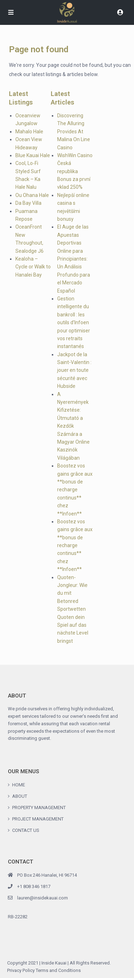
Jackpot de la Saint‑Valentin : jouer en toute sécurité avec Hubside (74, 370)
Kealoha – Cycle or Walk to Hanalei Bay (33, 267)
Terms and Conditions (58, 970)
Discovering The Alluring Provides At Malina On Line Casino (73, 131)
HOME (18, 784)
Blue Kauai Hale (32, 155)
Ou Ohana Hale (32, 195)
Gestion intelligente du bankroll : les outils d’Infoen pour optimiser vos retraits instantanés (73, 322)
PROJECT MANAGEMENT (38, 819)
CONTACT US (25, 830)
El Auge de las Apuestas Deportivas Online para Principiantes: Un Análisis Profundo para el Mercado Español (73, 258)
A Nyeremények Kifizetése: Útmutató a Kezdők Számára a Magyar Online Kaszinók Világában (73, 426)
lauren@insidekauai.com (42, 897)
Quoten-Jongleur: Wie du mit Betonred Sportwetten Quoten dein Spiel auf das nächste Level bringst (72, 609)
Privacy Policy (21, 970)
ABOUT (19, 796)
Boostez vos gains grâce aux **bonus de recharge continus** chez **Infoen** (75, 489)
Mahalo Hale (29, 131)
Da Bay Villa (28, 203)
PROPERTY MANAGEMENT (39, 807)
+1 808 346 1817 (33, 886)
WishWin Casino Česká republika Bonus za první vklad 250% (75, 171)
